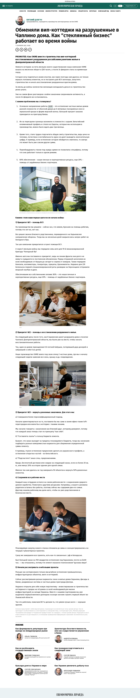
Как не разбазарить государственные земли (26, 649)
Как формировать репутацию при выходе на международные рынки (31, 630)
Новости (23, 11)
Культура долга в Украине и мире (31, 665)
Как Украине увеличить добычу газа (72, 665)
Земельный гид (103, 11)
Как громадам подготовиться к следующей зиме (69, 649)
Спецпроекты (83, 11)
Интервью (93, 11)
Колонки (40, 11)
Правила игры (63, 11)
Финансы (73, 11)
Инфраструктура (51, 11)
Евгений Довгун (34, 20)
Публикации (31, 11)
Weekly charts (115, 11)
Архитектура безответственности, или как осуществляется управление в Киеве (72, 631)
